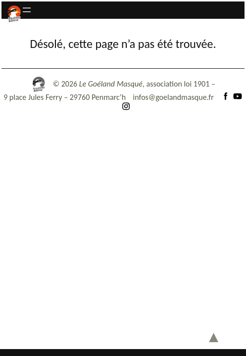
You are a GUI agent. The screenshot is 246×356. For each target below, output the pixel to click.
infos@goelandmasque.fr (173, 97)
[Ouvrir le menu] (27, 10)
